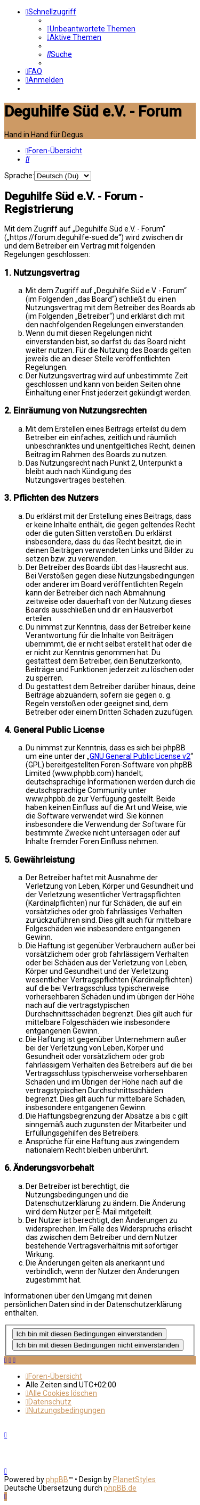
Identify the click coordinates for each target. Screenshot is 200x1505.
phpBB (57, 1479)
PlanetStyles (134, 1479)
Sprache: (19, 175)
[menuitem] (91, 28)
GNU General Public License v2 (140, 756)
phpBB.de (120, 1488)
